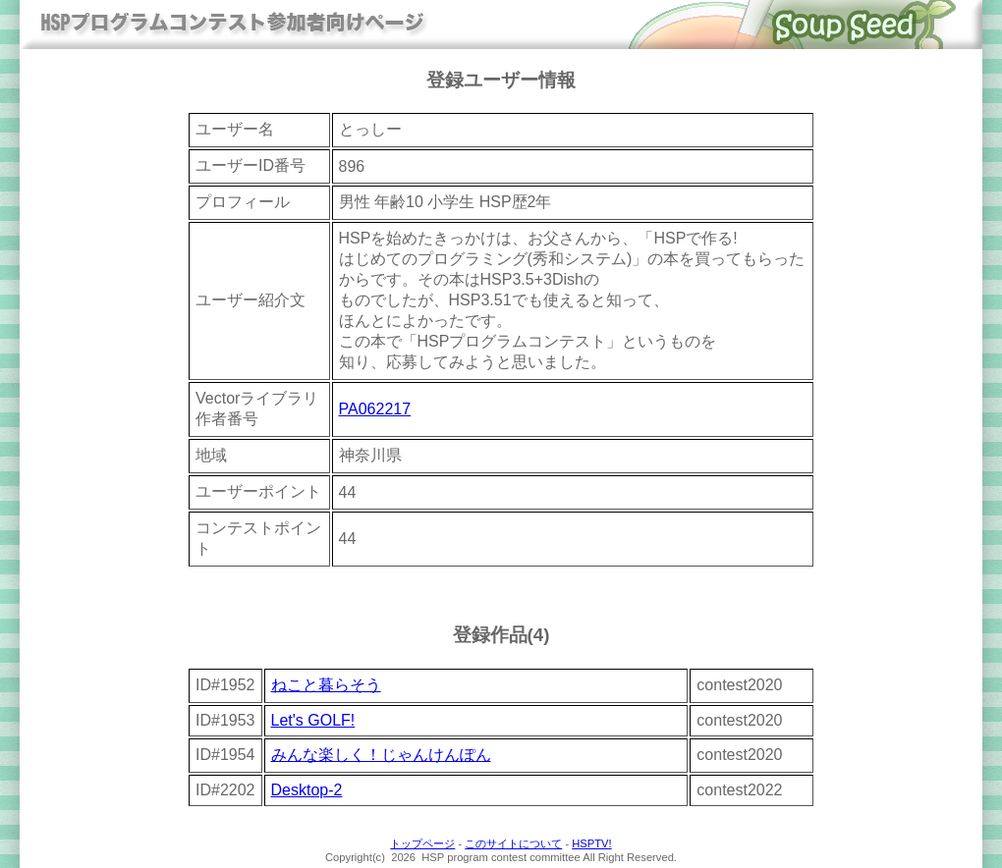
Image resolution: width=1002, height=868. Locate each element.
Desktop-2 (307, 790)
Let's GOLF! (313, 720)
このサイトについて (513, 843)
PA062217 (375, 409)
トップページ (422, 843)
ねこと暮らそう (326, 685)
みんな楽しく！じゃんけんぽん (381, 754)
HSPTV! (591, 843)
